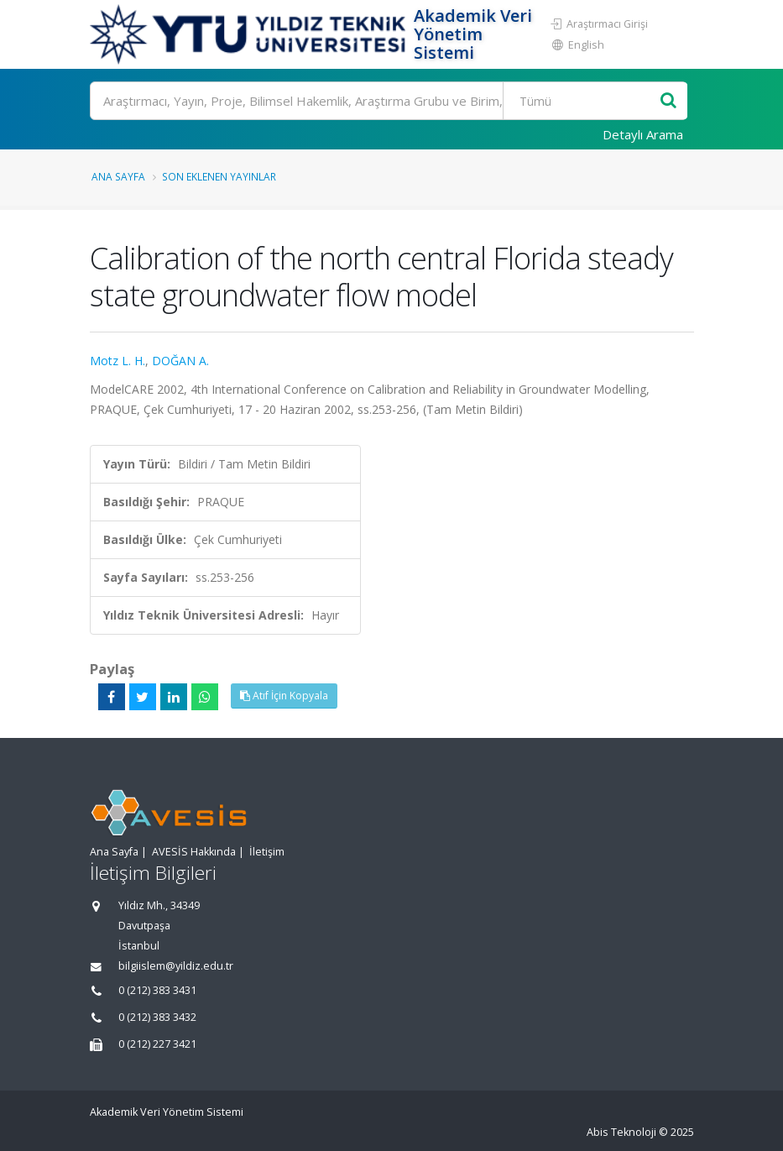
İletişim (266, 852)
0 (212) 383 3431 (157, 990)
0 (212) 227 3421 (157, 1044)
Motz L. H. (117, 361)
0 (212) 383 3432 (157, 1017)
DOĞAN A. (180, 361)
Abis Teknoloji (621, 1132)
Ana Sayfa (118, 176)
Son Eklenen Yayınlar (219, 176)
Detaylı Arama (643, 134)
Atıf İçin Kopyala (284, 695)
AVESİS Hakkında (194, 852)
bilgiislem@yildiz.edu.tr (175, 966)
